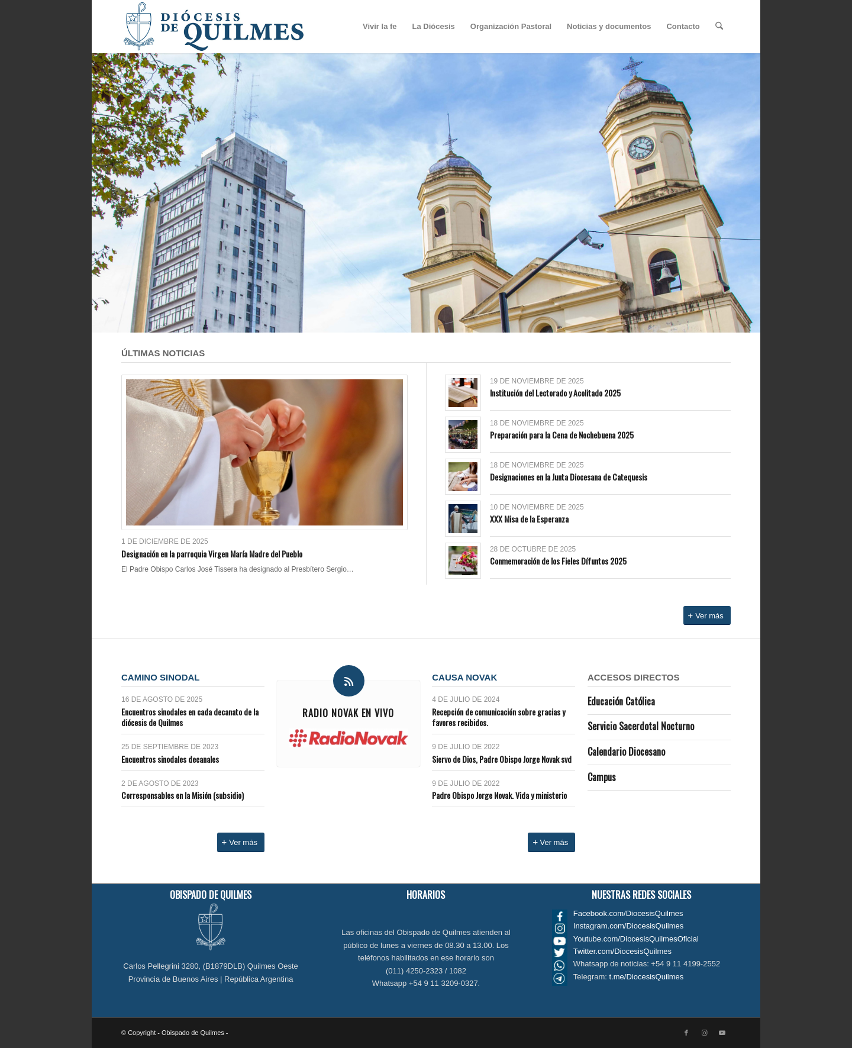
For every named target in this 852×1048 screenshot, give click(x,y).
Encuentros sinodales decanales (170, 759)
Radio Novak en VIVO (348, 713)
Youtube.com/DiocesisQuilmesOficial (636, 938)
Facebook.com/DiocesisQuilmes (628, 913)
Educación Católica (621, 701)
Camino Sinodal (160, 677)
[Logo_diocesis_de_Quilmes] (213, 26)
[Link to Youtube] (722, 1032)
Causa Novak (464, 677)
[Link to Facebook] (686, 1032)
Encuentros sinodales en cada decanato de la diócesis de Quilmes (190, 716)
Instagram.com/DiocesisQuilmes (628, 925)
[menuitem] (380, 26)
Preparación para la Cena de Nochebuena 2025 (562, 434)
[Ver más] (707, 615)
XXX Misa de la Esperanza (529, 518)
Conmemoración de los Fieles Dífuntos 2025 (558, 560)
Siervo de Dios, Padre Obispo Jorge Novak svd (502, 759)
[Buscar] (719, 26)
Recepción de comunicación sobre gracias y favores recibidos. (498, 716)
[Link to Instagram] (704, 1032)
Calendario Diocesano (626, 751)
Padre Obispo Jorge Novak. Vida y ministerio (499, 795)
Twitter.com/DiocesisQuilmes (622, 951)
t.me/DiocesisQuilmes (646, 976)
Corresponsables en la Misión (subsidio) (182, 795)
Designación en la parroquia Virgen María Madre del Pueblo (211, 553)
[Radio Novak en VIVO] (348, 680)
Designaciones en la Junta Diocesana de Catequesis (568, 476)
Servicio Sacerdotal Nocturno (641, 726)
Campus (602, 777)
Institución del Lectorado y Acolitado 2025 (555, 392)
